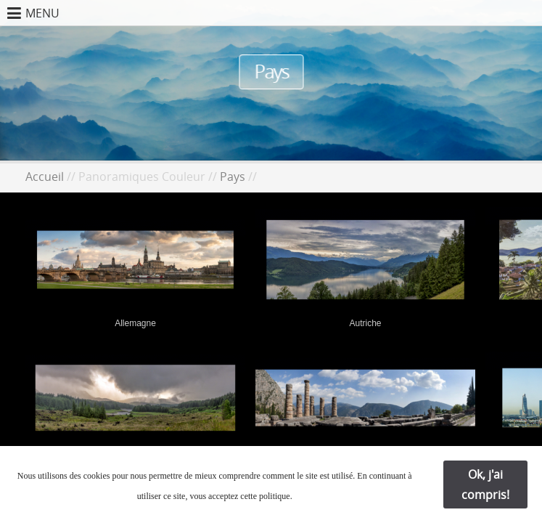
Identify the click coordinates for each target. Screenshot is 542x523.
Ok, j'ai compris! (485, 484)
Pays (232, 177)
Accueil (44, 177)
